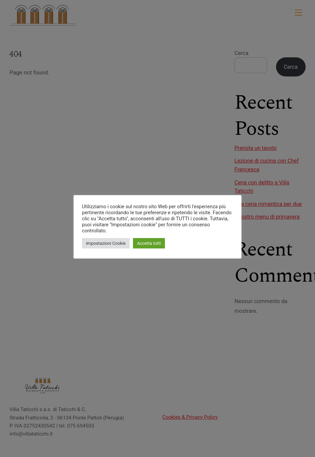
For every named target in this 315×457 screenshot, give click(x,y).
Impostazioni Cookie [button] (106, 243)
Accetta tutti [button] (149, 243)
